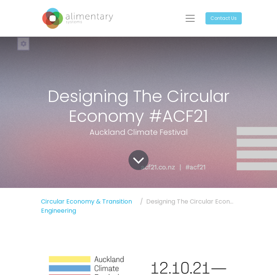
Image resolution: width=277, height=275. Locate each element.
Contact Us (223, 18)
